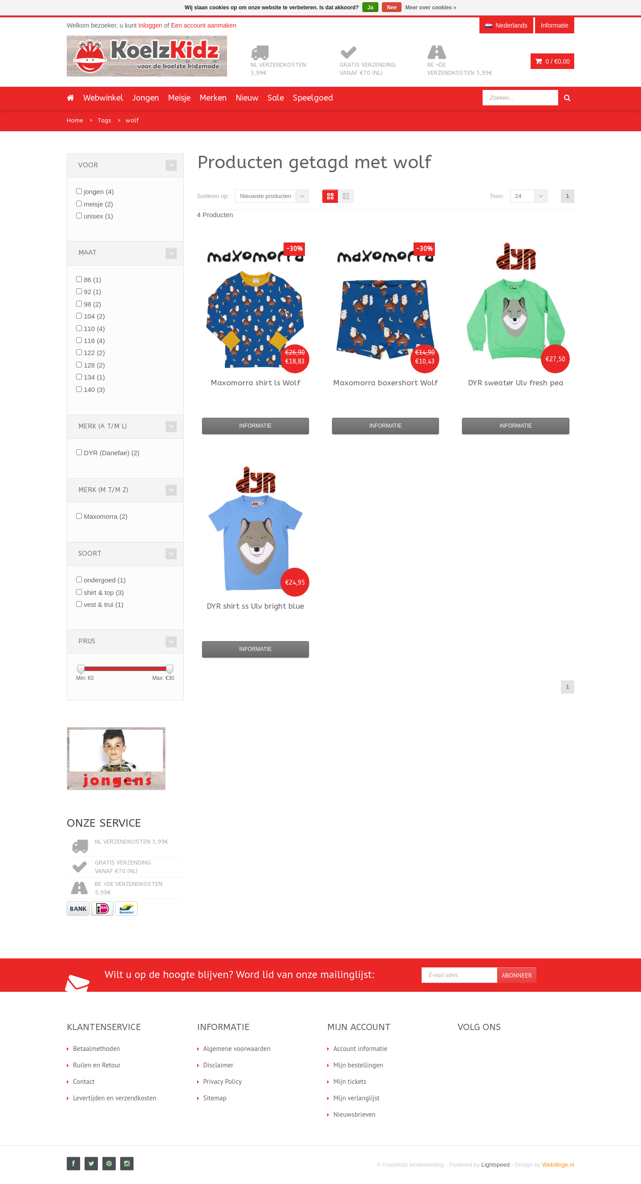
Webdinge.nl (558, 1164)
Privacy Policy (222, 1081)
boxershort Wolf (385, 382)
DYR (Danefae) (111, 453)
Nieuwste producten (265, 196)
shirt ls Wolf (255, 382)
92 (92, 291)
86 (92, 279)
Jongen (145, 98)
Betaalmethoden (96, 1048)
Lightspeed (495, 1164)
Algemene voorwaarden (237, 1048)
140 (94, 389)
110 (94, 328)
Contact (84, 1081)
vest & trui (103, 604)
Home (75, 120)
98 (92, 304)
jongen (99, 191)
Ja (370, 7)
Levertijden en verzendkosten (114, 1098)
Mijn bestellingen (358, 1065)
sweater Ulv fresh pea (516, 382)
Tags (104, 120)
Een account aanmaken (203, 25)
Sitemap (215, 1098)
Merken (213, 98)
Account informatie (360, 1048)
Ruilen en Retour (97, 1065)
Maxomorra (105, 516)
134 (94, 377)
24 (518, 196)
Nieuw (247, 98)
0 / (552, 61)
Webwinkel (103, 98)
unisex (98, 216)
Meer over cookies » (431, 7)
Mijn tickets (349, 1081)
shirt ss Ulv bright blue (255, 606)
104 (94, 316)
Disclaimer (218, 1065)
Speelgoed (313, 98)
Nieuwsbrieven (354, 1114)
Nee (392, 7)
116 (94, 340)
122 (94, 352)
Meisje (179, 98)
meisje (98, 204)
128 (94, 365)
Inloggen (150, 25)
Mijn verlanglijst (356, 1098)
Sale (276, 98)
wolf (132, 120)
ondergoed (105, 580)
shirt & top (104, 592)
